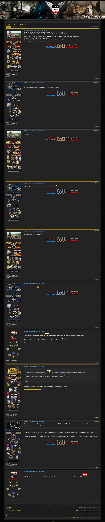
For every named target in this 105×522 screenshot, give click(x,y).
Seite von (86, 26)
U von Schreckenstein (13, 130)
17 (94, 507)
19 (97, 507)
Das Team (70, 517)
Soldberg (13, 421)
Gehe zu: (77, 510)
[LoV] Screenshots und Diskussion (16, 25)
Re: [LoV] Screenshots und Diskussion (35, 30)
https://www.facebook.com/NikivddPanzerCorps (32, 389)
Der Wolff (13, 82)
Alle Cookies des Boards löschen (78, 517)
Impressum (52, 521)
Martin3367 (14, 331)
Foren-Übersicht (8, 517)
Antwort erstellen (8, 27)
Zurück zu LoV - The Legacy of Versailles (13, 510)
